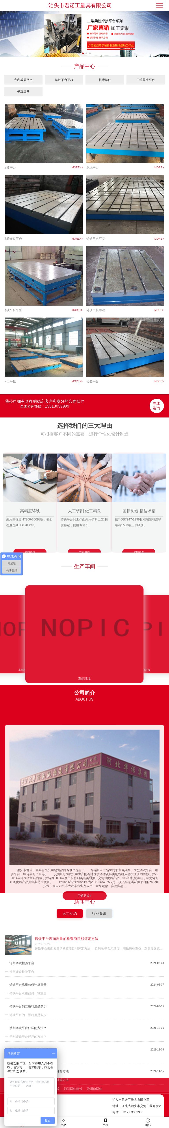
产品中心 (84, 66)
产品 (63, 1122)
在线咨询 (156, 397)
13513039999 (57, 397)
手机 (105, 1122)
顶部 (148, 1122)
